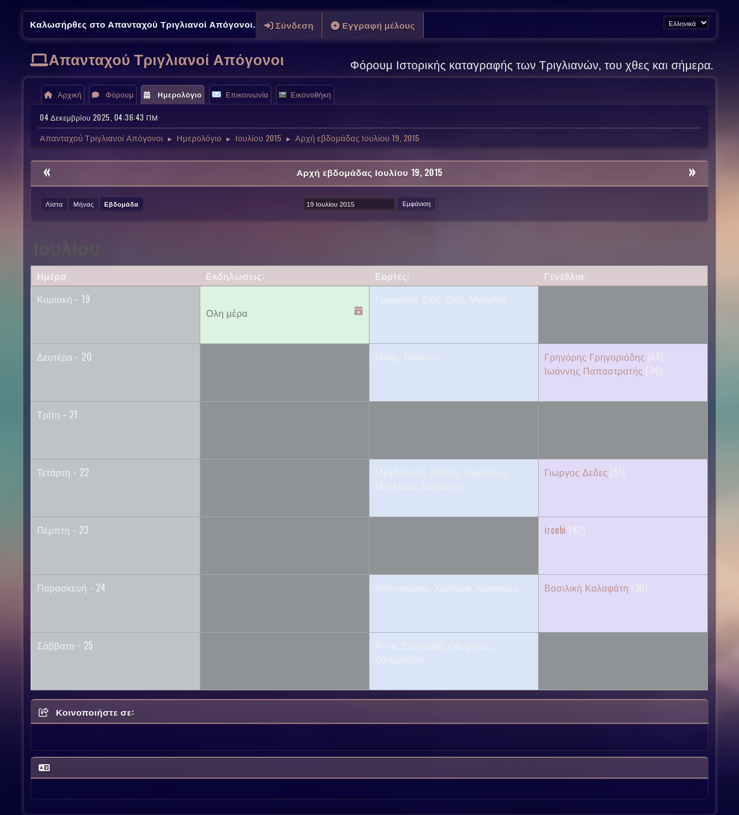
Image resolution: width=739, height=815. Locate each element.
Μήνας (83, 203)
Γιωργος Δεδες (576, 472)
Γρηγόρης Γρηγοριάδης (594, 357)
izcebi (555, 530)
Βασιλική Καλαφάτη (586, 588)
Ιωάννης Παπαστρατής (593, 370)
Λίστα (54, 203)
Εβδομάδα (121, 203)
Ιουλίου (66, 246)
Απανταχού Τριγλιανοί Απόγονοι (167, 58)
